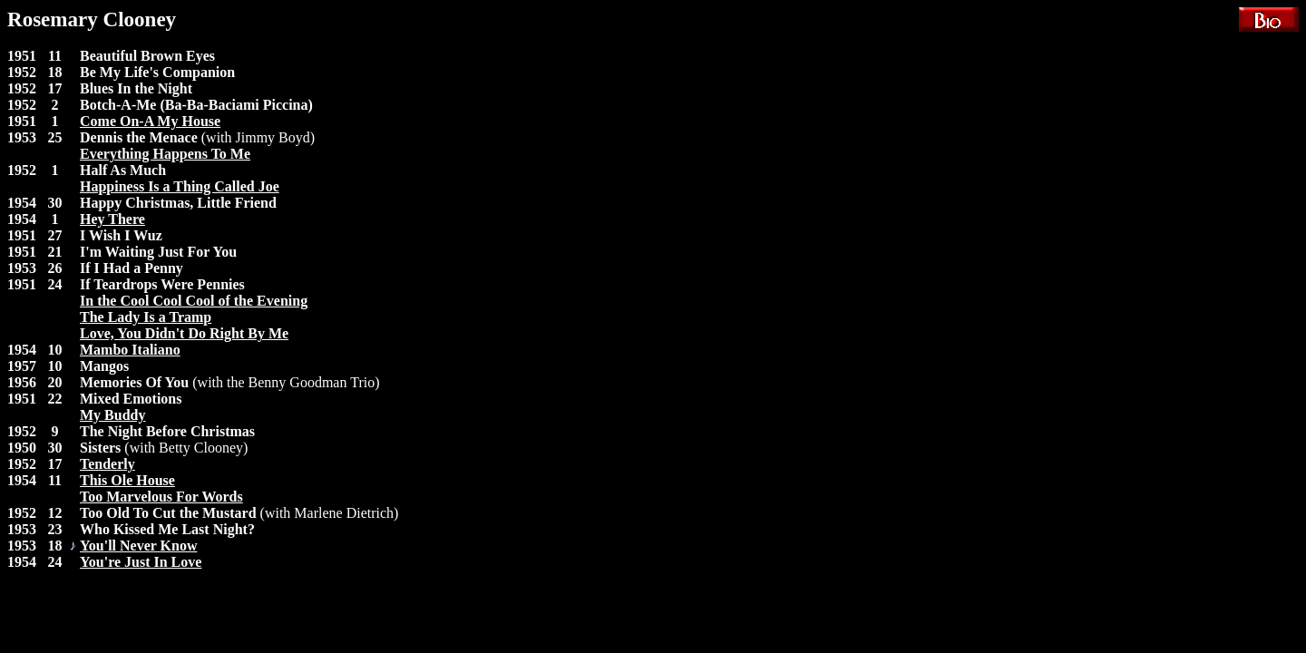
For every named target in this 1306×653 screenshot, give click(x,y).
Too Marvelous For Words (161, 496)
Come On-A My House (150, 121)
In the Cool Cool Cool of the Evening (193, 300)
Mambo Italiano (130, 349)
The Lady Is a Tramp (145, 317)
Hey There (112, 219)
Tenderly (107, 464)
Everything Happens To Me (165, 153)
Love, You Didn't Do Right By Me (184, 333)
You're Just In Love (140, 562)
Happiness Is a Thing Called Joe (179, 186)
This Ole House (127, 480)
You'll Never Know (138, 545)
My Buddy (112, 415)
